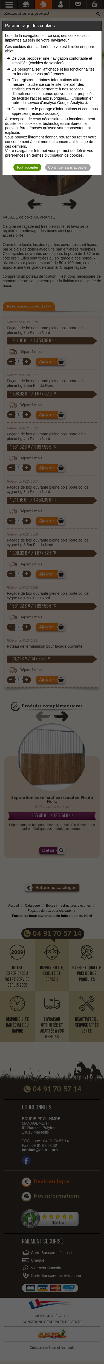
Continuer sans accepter (68, 167)
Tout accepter (27, 167)
